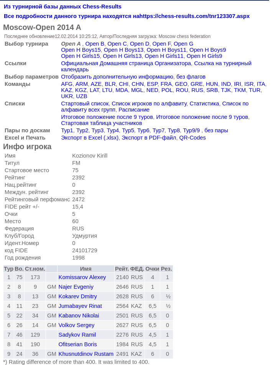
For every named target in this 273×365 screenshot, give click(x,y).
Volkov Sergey (77, 325)
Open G (183, 44)
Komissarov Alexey (82, 277)
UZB (81, 96)
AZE (96, 84)
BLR (110, 84)
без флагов (191, 77)
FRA (166, 84)
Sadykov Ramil (77, 335)
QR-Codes (192, 138)
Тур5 (128, 130)
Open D (140, 44)
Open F (162, 44)
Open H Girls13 (122, 56)
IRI (237, 84)
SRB (212, 90)
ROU (182, 90)
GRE (197, 84)
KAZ (66, 90)
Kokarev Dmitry (78, 296)
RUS (197, 90)
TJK (226, 90)
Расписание (134, 110)
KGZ (81, 90)
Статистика (204, 103)
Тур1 (67, 130)
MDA (121, 90)
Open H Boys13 (123, 50)
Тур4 (113, 130)
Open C (117, 44)
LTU (107, 90)
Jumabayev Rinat (80, 306)
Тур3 (98, 130)
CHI (123, 84)
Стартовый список (85, 103)
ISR (248, 84)
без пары (216, 130)
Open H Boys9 (207, 50)
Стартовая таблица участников (101, 123)
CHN (138, 84)
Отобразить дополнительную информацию (117, 77)
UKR (67, 96)
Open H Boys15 (80, 50)
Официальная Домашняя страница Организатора (126, 63)
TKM (240, 90)
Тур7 (159, 130)
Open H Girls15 (80, 56)
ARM (82, 84)
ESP (152, 84)
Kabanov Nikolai (79, 315)
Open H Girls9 (204, 56)
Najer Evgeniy (76, 287)
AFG (66, 84)
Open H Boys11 (166, 50)
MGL (137, 90)
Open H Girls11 (164, 56)
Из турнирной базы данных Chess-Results (63, 6)
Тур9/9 (191, 130)
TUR (254, 90)
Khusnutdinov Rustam (86, 354)
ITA (261, 84)
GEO (181, 84)
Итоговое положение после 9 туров (107, 117)
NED (152, 90)
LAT (94, 90)
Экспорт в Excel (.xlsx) (89, 138)
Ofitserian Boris (78, 344)
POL (167, 90)
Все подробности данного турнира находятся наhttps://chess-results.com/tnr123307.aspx (127, 16)
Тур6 (143, 130)
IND (226, 84)
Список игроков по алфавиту (149, 103)
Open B (94, 44)
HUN (212, 84)
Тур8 (174, 130)
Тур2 (82, 130)
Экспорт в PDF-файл (149, 138)
